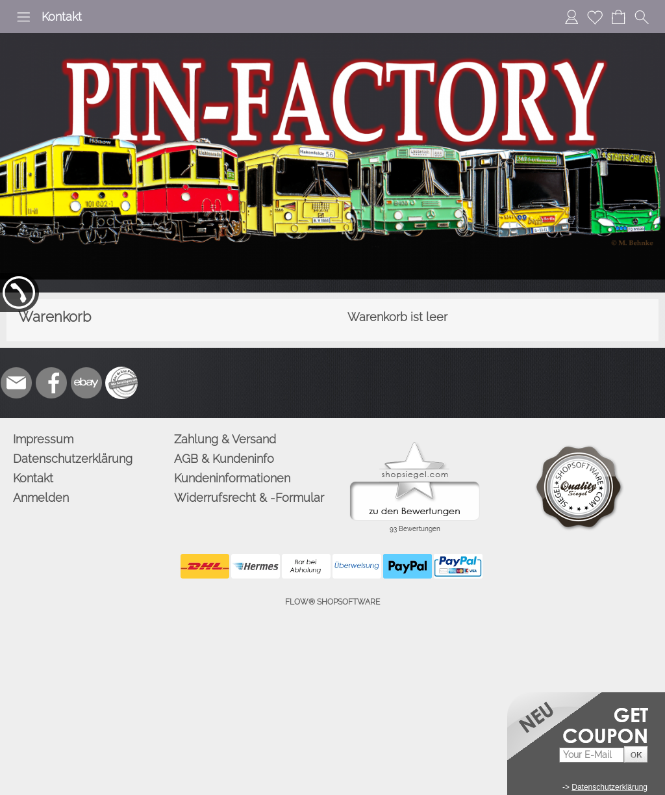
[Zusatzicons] (121, 383)
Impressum (43, 439)
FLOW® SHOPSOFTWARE (332, 601)
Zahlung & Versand (225, 439)
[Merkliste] (594, 16)
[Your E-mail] (591, 755)
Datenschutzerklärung (72, 458)
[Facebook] (51, 383)
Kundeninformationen (232, 478)
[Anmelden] (571, 16)
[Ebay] (86, 383)
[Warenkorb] (618, 16)
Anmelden (41, 497)
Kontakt (62, 16)
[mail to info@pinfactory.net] (16, 383)
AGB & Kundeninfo (224, 458)
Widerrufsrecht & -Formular (249, 497)
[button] (23, 16)
